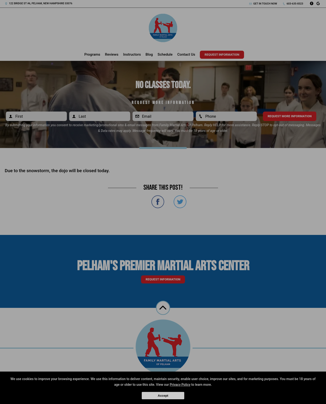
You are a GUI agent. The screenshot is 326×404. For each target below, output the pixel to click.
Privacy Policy (180, 384)
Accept (163, 395)
